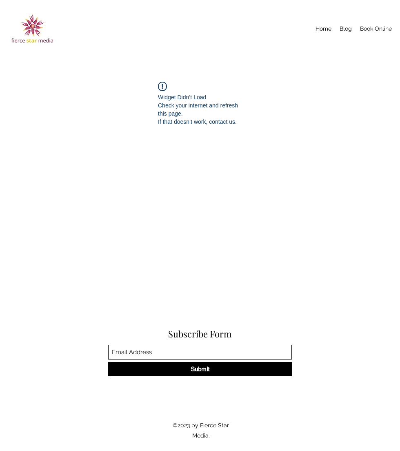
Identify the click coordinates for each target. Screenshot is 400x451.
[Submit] (200, 369)
